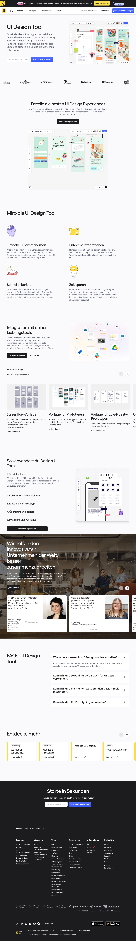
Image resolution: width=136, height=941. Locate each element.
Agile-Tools (55, 844)
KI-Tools (54, 895)
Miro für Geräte (21, 855)
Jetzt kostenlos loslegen (123, 10)
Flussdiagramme (57, 867)
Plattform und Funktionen (39, 858)
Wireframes (55, 873)
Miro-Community (75, 859)
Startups (107, 859)
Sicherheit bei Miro (75, 868)
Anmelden (105, 10)
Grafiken (54, 853)
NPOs (106, 862)
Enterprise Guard (22, 858)
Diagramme (55, 850)
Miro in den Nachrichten (91, 851)
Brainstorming (56, 847)
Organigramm (56, 879)
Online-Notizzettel (57, 859)
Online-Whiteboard (58, 876)
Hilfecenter (73, 850)
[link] (68, 121)
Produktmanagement (59, 881)
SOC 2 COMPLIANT (49, 906)
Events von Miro (74, 862)
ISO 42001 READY (23, 906)
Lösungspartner (74, 865)
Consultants (108, 853)
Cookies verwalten (83, 930)
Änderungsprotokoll (23, 864)
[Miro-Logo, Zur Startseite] (7, 10)
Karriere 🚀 (91, 847)
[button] (60, 495)
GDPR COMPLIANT (63, 906)
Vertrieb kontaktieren (89, 11)
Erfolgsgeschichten (76, 844)
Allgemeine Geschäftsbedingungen (41, 930)
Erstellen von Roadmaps (56, 885)
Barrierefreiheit (21, 861)
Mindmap (54, 856)
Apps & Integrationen (23, 844)
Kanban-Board (56, 889)
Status (71, 856)
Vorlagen (19, 847)
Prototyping (55, 870)
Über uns (90, 844)
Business (107, 847)
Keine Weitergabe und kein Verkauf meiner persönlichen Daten (52, 935)
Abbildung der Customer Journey (57, 863)
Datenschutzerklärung (65, 930)
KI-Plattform (38, 844)
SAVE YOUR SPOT (102, 3)
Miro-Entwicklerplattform (23, 851)
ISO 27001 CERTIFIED (36, 906)
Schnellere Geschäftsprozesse (40, 853)
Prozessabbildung (57, 892)
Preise (59, 11)
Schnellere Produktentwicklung (41, 848)
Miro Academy (74, 847)
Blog (70, 853)
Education (107, 856)
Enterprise (108, 850)
